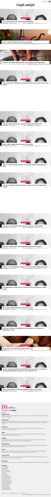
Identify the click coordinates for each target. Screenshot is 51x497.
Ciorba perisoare (15, 452)
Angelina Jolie (38, 421)
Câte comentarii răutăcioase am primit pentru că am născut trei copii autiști (25, 84)
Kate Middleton (12, 421)
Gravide (10, 458)
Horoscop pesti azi (6, 484)
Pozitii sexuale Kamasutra (42, 415)
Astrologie (4, 472)
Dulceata (27, 451)
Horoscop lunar (5, 474)
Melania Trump (26, 422)
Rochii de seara (8, 434)
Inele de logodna (41, 434)
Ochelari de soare (10, 435)
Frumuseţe (4, 427)
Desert (3, 452)
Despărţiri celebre (31, 462)
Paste (7, 451)
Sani (23, 428)
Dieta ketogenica (15, 446)
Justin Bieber (20, 422)
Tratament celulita (6, 429)
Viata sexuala (13, 415)
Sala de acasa (22, 446)
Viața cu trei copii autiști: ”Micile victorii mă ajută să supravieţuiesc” (25, 267)
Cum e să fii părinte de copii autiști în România (18, 21)
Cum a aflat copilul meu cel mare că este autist (18, 144)
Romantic (8, 415)
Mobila (20, 456)
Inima (10, 439)
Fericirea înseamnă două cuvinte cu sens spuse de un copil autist (24, 62)
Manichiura (26, 428)
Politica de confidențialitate (28, 494)
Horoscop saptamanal (6, 489)
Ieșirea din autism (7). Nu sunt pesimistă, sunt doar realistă (22, 389)
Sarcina (3, 439)
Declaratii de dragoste (6, 416)
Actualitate (5, 461)
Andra (8, 422)
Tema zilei (17, 462)
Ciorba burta (27, 452)
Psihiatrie (29, 440)
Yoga (19, 445)
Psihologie (13, 439)
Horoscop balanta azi (6, 487)
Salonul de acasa (13, 429)
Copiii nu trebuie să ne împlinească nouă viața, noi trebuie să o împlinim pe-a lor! (23, 329)
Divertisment (5, 420)
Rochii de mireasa (15, 434)
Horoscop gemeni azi (6, 476)
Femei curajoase (15, 458)
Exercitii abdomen (33, 445)
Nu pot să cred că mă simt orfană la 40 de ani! (17, 348)
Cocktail (34, 451)
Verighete (4, 435)
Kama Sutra (34, 415)
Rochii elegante (34, 434)
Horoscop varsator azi (6, 483)
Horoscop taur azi (5, 478)
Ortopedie (24, 440)
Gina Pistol (14, 422)
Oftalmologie (10, 440)
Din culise (4, 462)
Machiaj (19, 428)
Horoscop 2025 (5, 468)
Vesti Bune (38, 462)
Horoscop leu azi (5, 486)
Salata (17, 451)
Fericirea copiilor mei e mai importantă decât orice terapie (22, 246)
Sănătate (4, 438)
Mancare (3, 451)
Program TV (32, 422)
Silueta (9, 446)
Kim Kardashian (19, 421)
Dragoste (4, 415)
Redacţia (43, 494)
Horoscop (4, 465)
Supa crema (39, 451)
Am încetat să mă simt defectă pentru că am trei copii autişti (23, 226)
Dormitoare (28, 456)
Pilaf (10, 452)
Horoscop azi (4, 469)
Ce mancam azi (33, 452)
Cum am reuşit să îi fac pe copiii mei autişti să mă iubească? (22, 124)
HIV (21, 440)
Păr (2, 428)
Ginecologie (18, 439)
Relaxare (15, 445)
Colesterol (30, 439)
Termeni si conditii (37, 494)
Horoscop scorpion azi (6, 481)
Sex (30, 415)
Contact (47, 494)
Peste (13, 451)
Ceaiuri (6, 439)
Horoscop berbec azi (6, 488)
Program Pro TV (39, 422)
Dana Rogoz (43, 421)
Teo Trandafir (32, 421)
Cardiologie (4, 440)
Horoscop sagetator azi (7, 482)
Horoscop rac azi (5, 475)
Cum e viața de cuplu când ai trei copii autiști (17, 42)
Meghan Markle (5, 421)
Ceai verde (18, 440)
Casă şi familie (5, 455)
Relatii (18, 415)
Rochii (5, 428)
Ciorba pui (21, 452)
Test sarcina (43, 439)
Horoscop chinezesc (6, 471)
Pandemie (47, 462)
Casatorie (27, 415)
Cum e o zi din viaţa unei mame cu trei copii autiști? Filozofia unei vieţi (24, 165)
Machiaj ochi (42, 428)
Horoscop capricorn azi (7, 480)
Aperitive (44, 451)
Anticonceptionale (36, 439)
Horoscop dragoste (6, 470)
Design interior (35, 456)
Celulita (37, 428)
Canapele (24, 456)
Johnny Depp (25, 421)
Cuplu (21, 415)
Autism (21, 458)
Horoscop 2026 (5, 467)
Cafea (20, 451)
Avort (14, 440)
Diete (3, 445)
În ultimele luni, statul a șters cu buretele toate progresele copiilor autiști (25, 288)
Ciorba (10, 451)
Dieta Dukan (10, 445)
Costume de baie (23, 434)
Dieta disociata (5, 446)
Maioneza (7, 452)
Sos (15, 451)
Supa (23, 451)
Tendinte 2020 (17, 435)
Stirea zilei (12, 462)
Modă (3, 432)
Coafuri (16, 428)
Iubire (23, 415)
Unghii (8, 428)
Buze (34, 428)
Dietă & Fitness (6, 444)
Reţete (3, 449)
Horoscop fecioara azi (6, 477)
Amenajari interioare (13, 456)
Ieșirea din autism (25, 18)
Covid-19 (42, 462)
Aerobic (26, 445)
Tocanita (31, 451)
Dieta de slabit (44, 445)
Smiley (5, 422)
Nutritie (38, 445)
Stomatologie (24, 439)
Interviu (8, 462)
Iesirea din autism (23, 462)
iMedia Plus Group (14, 493)
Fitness (5, 445)
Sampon (31, 428)
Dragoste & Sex (6, 414)
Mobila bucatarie (5, 456)
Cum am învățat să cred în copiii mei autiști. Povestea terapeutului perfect (24, 186)
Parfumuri (12, 428)
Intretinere (22, 445)
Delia (11, 422)
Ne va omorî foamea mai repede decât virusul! (18, 308)
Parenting (41, 456)
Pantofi (28, 434)
